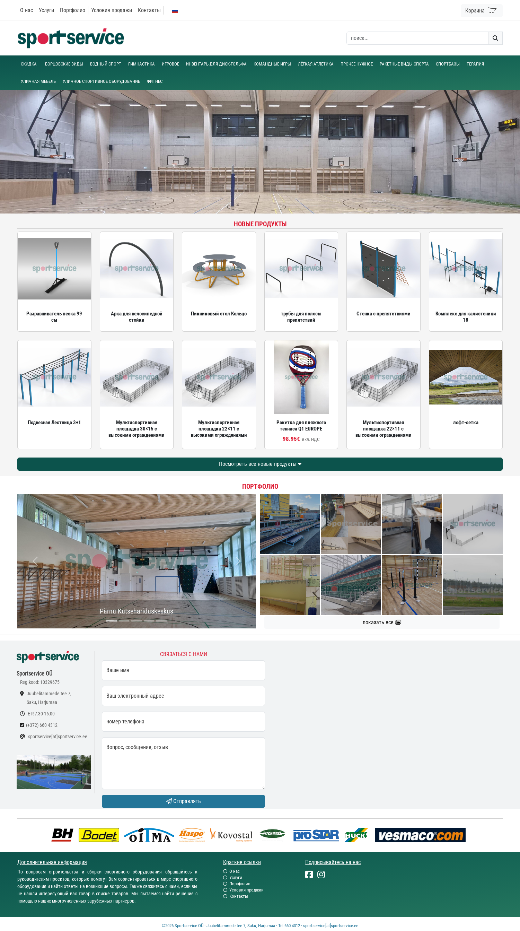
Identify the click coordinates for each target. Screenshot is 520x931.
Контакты (149, 10)
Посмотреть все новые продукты (260, 464)
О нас (26, 10)
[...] (111, 621)
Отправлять (183, 801)
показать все (382, 622)
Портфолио (72, 10)
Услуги (46, 10)
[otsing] (417, 38)
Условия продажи (111, 10)
